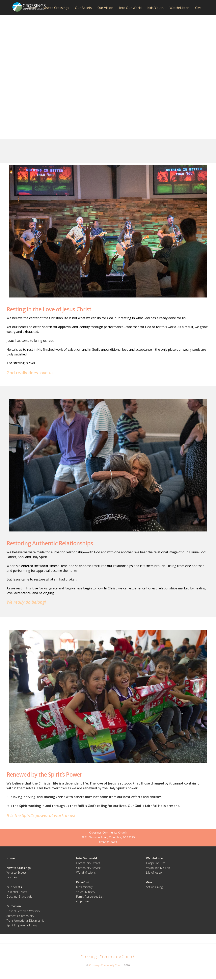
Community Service (88, 868)
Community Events (88, 863)
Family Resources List (89, 896)
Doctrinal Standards (19, 896)
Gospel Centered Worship (23, 911)
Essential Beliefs (17, 892)
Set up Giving (154, 887)
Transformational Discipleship (25, 920)
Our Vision (105, 8)
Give (198, 8)
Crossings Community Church (106, 965)
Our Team (13, 877)
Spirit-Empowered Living (22, 925)
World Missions (86, 872)
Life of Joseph (154, 872)
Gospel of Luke (155, 863)
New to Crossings (56, 8)
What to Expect (16, 872)
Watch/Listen (179, 8)
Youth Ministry (85, 892)
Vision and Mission (158, 868)
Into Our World (130, 8)
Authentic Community (20, 916)
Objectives (83, 901)
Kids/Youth (155, 8)
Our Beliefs (83, 8)
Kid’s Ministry (84, 887)
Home (32, 8)
